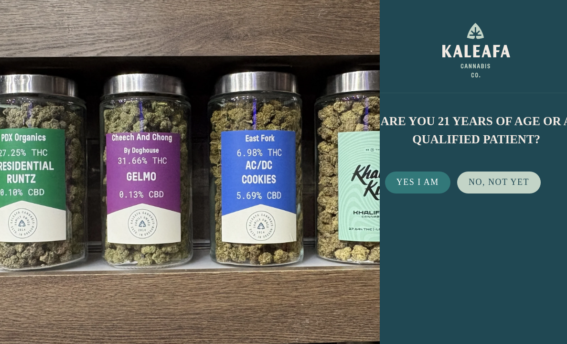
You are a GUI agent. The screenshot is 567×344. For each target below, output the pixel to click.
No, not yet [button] (499, 182)
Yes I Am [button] (417, 182)
